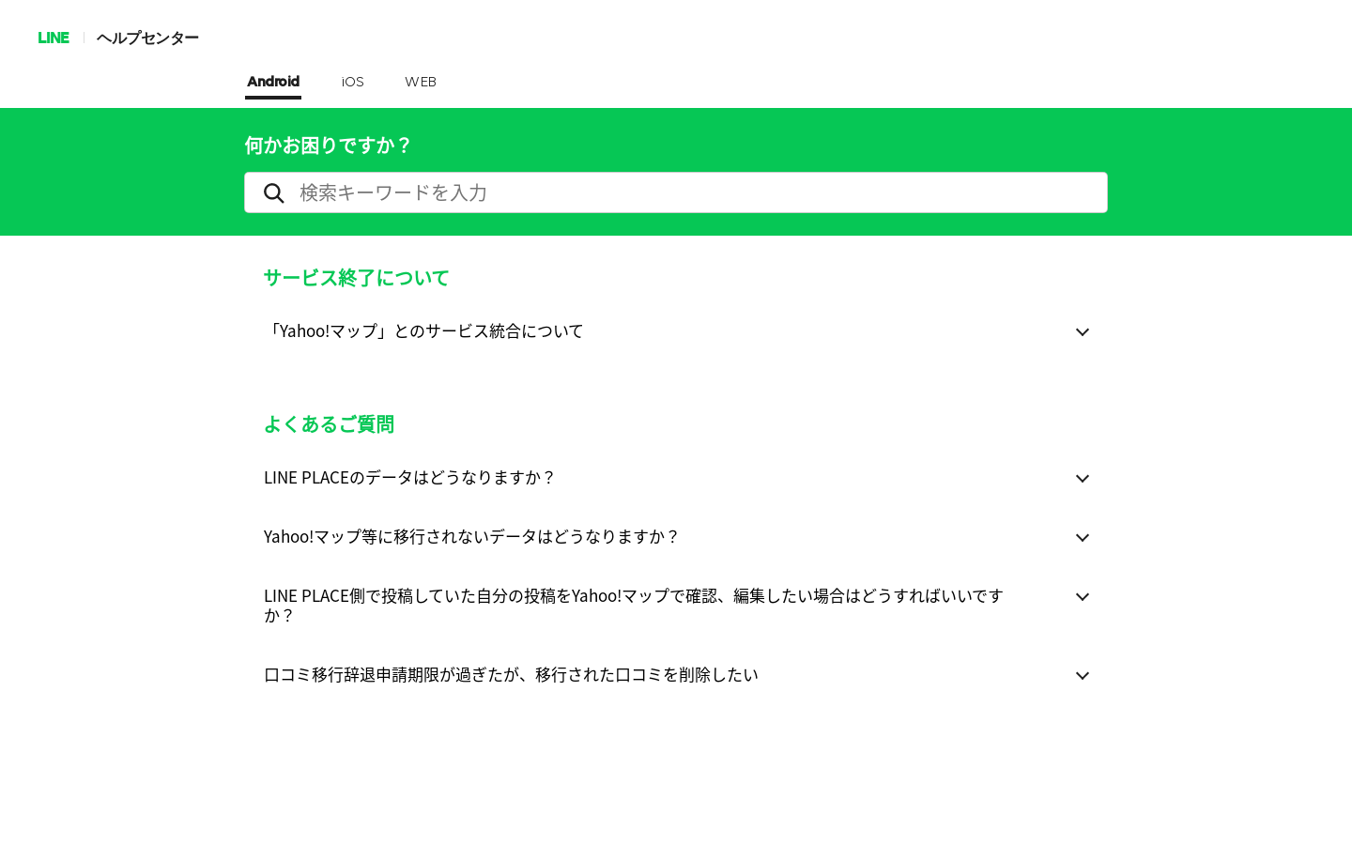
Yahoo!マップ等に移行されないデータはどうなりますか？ (472, 535)
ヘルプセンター (148, 37)
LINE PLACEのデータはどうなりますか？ (410, 476)
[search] (676, 192)
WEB (421, 82)
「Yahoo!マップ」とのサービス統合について (424, 330)
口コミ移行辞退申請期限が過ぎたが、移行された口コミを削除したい (511, 673)
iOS (352, 82)
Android (273, 82)
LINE (53, 37)
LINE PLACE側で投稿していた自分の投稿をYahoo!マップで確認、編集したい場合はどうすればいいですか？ (634, 604)
